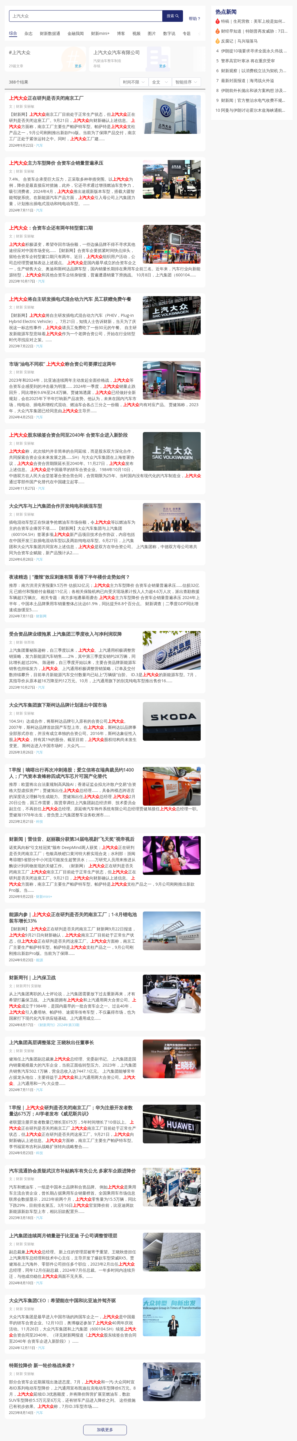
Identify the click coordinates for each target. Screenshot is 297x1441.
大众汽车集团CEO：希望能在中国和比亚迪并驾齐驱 (62, 1301)
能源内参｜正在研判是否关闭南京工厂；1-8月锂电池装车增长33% (73, 917)
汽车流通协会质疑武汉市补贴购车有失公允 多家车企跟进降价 (72, 1171)
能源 (39, 959)
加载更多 (105, 1429)
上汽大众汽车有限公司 (116, 52)
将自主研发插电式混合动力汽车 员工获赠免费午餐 (70, 299)
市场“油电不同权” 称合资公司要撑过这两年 (62, 364)
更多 (78, 65)
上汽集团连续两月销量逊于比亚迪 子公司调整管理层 (63, 1236)
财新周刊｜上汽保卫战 (32, 978)
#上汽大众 (20, 52)
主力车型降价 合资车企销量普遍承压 (56, 163)
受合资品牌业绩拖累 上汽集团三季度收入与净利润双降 (65, 634)
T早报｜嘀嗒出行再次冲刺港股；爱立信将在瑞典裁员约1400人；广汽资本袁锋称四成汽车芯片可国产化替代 (71, 773)
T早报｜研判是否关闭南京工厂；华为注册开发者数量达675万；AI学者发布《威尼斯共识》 (71, 1111)
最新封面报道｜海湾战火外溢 (247, 80)
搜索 (173, 16)
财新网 (41, 616)
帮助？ (195, 18)
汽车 (39, 145)
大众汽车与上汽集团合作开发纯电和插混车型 (55, 506)
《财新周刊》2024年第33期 (57, 1024)
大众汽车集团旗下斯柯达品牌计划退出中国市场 (58, 705)
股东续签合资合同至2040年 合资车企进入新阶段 (68, 435)
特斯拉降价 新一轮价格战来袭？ (42, 1365)
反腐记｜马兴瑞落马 (239, 41)
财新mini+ (44, 896)
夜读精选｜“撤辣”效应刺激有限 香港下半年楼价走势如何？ (69, 577)
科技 (39, 821)
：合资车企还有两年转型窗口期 (51, 228)
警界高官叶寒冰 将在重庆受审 (248, 60)
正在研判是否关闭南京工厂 (46, 98)
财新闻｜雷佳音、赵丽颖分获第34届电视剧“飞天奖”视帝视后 (71, 839)
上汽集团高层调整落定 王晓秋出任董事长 (51, 1043)
